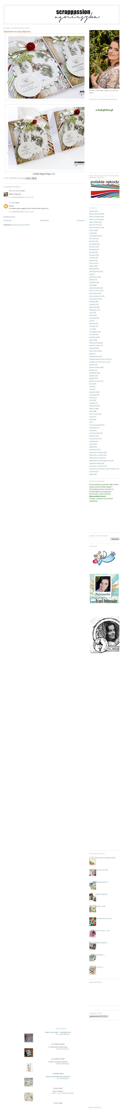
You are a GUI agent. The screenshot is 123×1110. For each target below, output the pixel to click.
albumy (91, 211)
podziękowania (94, 356)
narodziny (92, 337)
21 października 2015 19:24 (21, 212)
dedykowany (63, 1049)
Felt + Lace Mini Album (63, 1093)
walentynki (92, 428)
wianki (91, 430)
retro (90, 389)
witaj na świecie (94, 439)
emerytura (92, 258)
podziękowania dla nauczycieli (98, 359)
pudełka (91, 378)
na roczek (92, 334)
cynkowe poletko (58, 1047)
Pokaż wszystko (94, 1107)
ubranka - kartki (100, 906)
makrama (92, 323)
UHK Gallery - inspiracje (58, 1032)
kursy (91, 312)
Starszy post (80, 220)
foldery (91, 266)
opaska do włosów (95, 345)
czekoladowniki (94, 236)
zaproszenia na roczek (96, 458)
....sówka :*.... (99, 967)
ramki (91, 386)
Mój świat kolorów (15, 191)
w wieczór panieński (95, 425)
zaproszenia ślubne (95, 463)
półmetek (92, 365)
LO (90, 321)
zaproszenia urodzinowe (96, 466)
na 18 (91, 329)
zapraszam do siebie (101, 870)
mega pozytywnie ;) (101, 882)
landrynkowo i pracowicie (103, 918)
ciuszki (91, 233)
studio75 (92, 408)
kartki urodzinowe (95, 296)
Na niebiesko (63, 1078)
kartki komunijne (94, 288)
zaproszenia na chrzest (96, 455)
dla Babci (92, 241)
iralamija (58, 1091)
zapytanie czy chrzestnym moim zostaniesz (102, 469)
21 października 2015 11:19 (21, 197)
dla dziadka (92, 244)
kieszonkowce (93, 299)
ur (90, 422)
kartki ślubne (93, 293)
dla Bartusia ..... (100, 955)
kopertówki (92, 307)
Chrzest (91, 230)
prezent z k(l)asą (94, 367)
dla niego (92, 255)
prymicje (92, 370)
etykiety (91, 260)
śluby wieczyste (94, 414)
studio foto (92, 406)
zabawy (91, 444)
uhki (90, 419)
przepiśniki (92, 373)
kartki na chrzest (94, 290)
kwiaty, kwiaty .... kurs (102, 930)
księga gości (93, 310)
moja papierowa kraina (58, 1076)
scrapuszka (92, 395)
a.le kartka (12, 202)
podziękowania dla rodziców (98, 362)
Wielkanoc (92, 436)
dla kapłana (92, 249)
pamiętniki (92, 348)
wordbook (92, 441)
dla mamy (92, 252)
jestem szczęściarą (101, 894)
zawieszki (92, 471)
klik (53, 174)
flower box (92, 263)
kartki (91, 285)
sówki (91, 400)
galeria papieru (94, 271)
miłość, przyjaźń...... (101, 942)
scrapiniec (92, 392)
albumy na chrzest (95, 219)
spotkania (92, 403)
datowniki (92, 238)
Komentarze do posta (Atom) (21, 225)
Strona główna (44, 220)
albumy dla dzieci (94, 214)
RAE (90, 384)
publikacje (92, 376)
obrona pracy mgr (94, 343)
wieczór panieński (95, 433)
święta (91, 417)
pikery (91, 354)
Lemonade (92, 318)
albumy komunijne (95, 216)
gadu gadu (92, 269)
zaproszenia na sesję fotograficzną (100, 460)
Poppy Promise (62, 1064)
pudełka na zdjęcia (95, 381)
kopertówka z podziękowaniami (105, 858)
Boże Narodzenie (94, 227)
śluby (91, 411)
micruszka (92, 326)
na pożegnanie (93, 332)
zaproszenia (93, 449)
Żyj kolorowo (62, 1034)
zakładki (92, 447)
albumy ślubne (93, 222)
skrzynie (92, 397)
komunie (92, 304)
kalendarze (92, 282)
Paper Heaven (93, 351)
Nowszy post (8, 220)
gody (90, 274)
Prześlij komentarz (9, 217)
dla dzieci (92, 247)
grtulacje (92, 279)
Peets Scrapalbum (58, 1062)
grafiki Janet (93, 277)
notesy (91, 340)
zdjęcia (91, 474)
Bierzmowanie (93, 225)
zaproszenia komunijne (96, 452)
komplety (92, 301)
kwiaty (91, 315)
